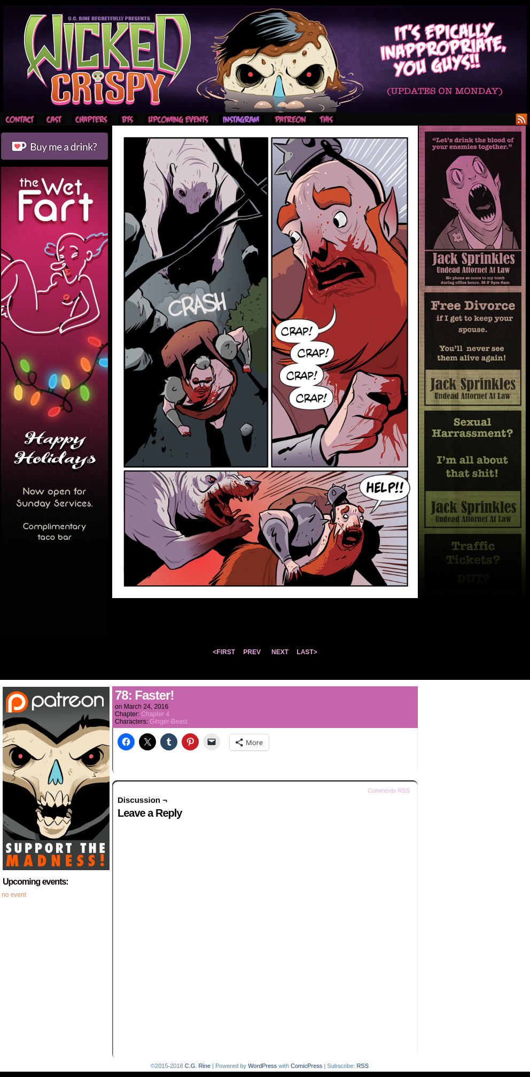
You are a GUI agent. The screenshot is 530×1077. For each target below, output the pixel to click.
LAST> (307, 652)
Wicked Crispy (265, 58)
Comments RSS (389, 790)
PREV (252, 652)
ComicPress (306, 1066)
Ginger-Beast (169, 721)
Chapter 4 (155, 714)
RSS (521, 119)
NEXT (280, 652)
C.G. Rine (198, 1066)
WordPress (262, 1066)
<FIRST (224, 652)
